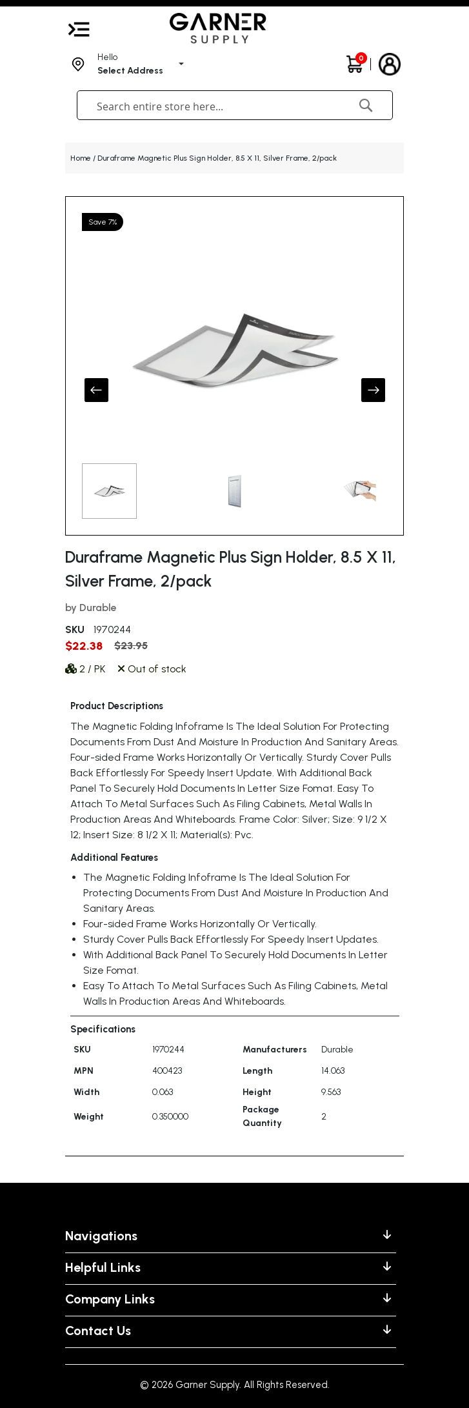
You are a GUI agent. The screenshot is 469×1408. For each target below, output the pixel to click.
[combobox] (205, 106)
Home (80, 158)
